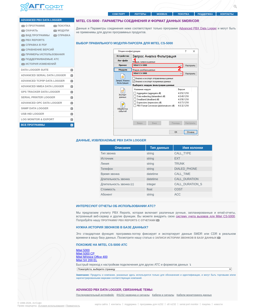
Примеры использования (39, 54)
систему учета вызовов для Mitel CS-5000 (205, 216)
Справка (64, 35)
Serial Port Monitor (189, 304)
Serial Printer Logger (38, 97)
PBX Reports (35, 40)
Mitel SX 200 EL (86, 260)
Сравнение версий (39, 49)
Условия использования (51, 305)
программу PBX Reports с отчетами (128, 220)
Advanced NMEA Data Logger (42, 86)
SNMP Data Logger (34, 108)
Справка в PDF (36, 44)
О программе (35, 25)
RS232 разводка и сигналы (133, 294)
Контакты (227, 14)
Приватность (73, 305)
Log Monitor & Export (37, 119)
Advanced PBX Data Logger (198, 28)
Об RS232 (171, 304)
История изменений (39, 63)
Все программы (33, 124)
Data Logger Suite (35, 69)
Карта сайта (101, 304)
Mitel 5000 (83, 250)
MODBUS (162, 14)
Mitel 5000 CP (85, 253)
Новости (218, 304)
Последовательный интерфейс (95, 294)
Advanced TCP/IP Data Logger (43, 80)
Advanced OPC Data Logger (41, 102)
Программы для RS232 (151, 304)
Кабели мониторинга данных (194, 294)
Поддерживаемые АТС (39, 59)
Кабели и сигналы (163, 294)
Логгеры (140, 14)
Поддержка (205, 14)
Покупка (183, 14)
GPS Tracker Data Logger (40, 91)
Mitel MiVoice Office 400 (91, 256)
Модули (63, 30)
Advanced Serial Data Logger (43, 75)
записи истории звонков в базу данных (186, 237)
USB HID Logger (32, 113)
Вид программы (38, 35)
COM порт (118, 14)
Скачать (32, 30)
